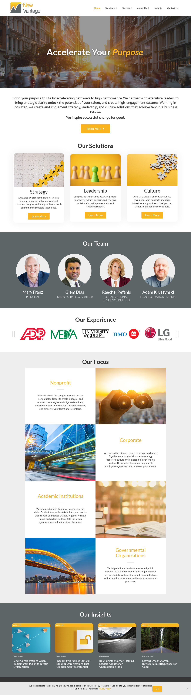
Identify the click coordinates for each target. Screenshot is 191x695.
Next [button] (177, 334)
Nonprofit (60, 383)
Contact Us (172, 8)
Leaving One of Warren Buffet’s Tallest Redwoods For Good (159, 663)
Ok (157, 688)
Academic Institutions (60, 496)
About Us (142, 8)
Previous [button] (13, 334)
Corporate (130, 440)
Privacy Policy (105, 689)
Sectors (126, 8)
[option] (32, 333)
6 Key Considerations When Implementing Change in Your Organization (30, 663)
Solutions (110, 8)
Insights (158, 8)
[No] (187, 688)
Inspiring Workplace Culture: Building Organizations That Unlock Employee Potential (73, 663)
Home (97, 8)
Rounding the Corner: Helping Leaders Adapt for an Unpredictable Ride (116, 663)
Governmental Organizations (130, 552)
